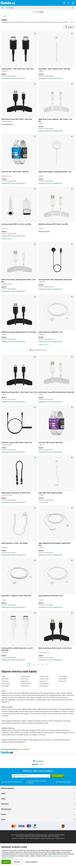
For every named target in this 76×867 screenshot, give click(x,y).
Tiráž (27, 838)
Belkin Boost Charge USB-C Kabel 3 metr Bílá (53, 224)
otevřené (20, 749)
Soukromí (21, 838)
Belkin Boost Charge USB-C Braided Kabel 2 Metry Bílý (56, 392)
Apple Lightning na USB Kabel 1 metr (51, 332)
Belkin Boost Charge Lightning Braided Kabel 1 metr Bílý (18, 281)
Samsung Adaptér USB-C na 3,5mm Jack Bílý (16, 224)
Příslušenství (38, 804)
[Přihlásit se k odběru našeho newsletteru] (31, 776)
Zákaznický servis (38, 809)
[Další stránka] (47, 664)
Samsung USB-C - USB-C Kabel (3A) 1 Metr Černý (17, 69)
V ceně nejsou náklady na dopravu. (56, 834)
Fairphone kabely (25, 676)
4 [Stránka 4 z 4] (42, 664)
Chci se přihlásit (57, 776)
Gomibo (38, 819)
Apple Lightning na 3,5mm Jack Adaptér (14, 543)
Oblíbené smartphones (38, 788)
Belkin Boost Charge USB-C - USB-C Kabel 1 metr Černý (19, 392)
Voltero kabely (62, 676)
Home (3, 16)
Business (38, 814)
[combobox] (39, 7)
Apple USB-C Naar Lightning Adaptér (51, 493)
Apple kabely (5, 681)
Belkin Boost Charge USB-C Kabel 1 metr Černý (16, 119)
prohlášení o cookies (7, 857)
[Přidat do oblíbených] (35, 34)
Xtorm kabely (62, 681)
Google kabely (24, 681)
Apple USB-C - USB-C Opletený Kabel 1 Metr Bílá (54, 69)
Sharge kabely (43, 686)
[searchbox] (38, 7)
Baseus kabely (5, 683)
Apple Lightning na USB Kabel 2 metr (51, 596)
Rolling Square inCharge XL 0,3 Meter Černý (15, 493)
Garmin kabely (24, 679)
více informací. (55, 836)
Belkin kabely (5, 686)
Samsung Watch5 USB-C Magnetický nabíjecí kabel (55, 279)
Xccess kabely (62, 679)
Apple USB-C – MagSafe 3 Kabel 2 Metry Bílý (16, 596)
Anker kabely (5, 679)
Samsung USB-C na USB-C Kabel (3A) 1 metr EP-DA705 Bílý (17, 649)
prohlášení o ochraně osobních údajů (56, 856)
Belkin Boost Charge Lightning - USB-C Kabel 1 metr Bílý (55, 120)
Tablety (38, 799)
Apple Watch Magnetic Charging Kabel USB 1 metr (55, 172)
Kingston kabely (44, 679)
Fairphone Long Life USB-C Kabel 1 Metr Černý (16, 442)
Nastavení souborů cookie (47, 838)
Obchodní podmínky (34, 838)
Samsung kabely (44, 683)
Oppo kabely (42, 681)
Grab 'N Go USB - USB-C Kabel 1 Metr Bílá (14, 172)
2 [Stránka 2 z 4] (33, 664)
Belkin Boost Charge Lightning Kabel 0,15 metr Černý (18, 332)
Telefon (38, 793)
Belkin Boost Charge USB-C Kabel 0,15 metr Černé (55, 648)
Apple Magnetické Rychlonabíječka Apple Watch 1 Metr (55, 544)
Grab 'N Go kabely (25, 683)
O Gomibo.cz (15, 838)
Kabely (3, 676)
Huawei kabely (24, 686)
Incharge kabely (43, 676)
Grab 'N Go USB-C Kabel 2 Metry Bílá (50, 442)
